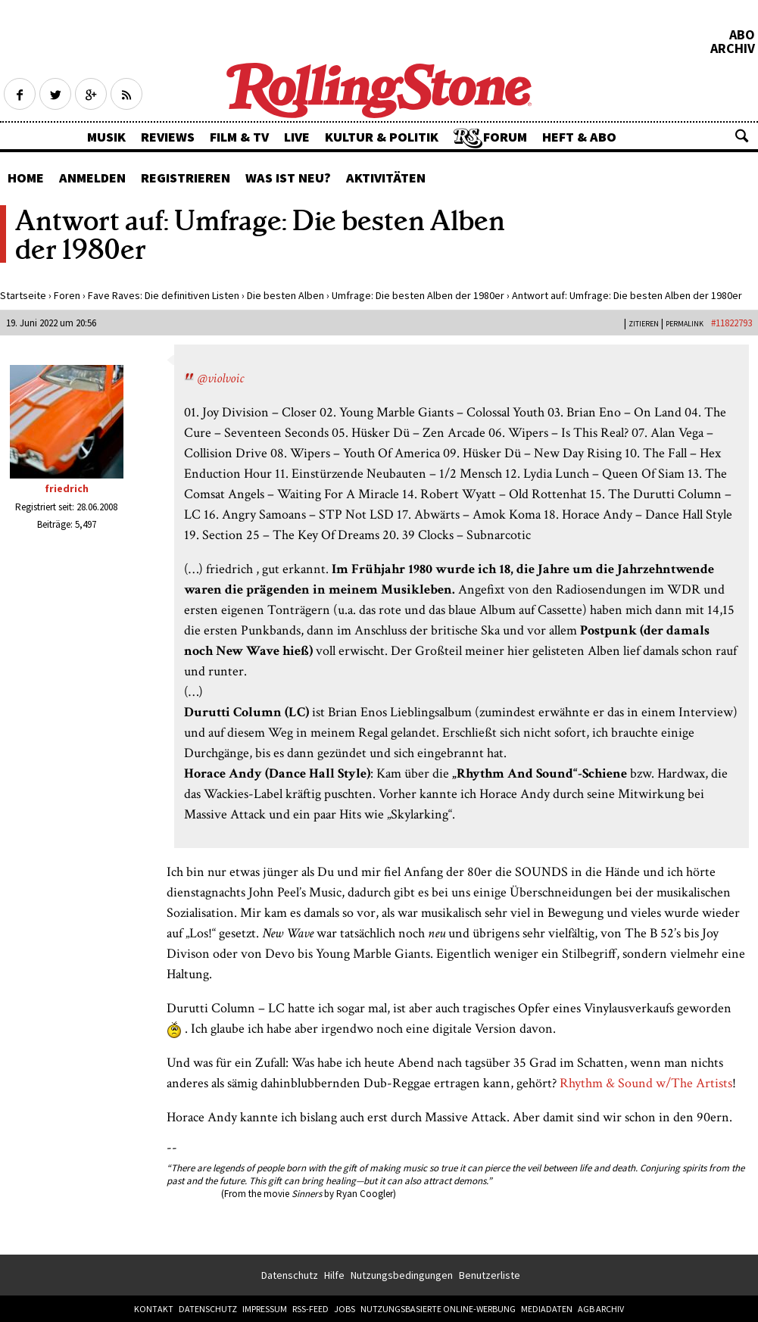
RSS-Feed (310, 1308)
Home (26, 177)
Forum (505, 136)
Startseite (23, 295)
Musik (106, 136)
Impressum (264, 1308)
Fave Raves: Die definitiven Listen (163, 295)
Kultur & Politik (381, 136)
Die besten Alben (285, 295)
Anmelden (92, 177)
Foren (67, 295)
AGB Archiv (601, 1308)
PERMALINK (684, 324)
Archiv (732, 48)
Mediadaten (546, 1308)
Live (297, 136)
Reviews (168, 136)
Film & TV (239, 136)
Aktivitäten (386, 177)
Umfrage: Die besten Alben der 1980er (418, 295)
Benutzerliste (489, 1275)
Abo (742, 35)
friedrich (67, 488)
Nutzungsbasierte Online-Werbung (438, 1308)
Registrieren (185, 177)
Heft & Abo (579, 136)
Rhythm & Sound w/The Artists (646, 1083)
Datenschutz (289, 1275)
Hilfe (334, 1275)
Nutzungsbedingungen (402, 1275)
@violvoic (221, 378)
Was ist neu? (288, 177)
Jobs (344, 1308)
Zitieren (644, 324)
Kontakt (153, 1308)
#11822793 (731, 322)
